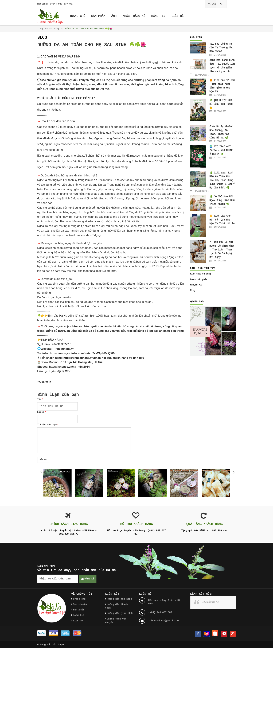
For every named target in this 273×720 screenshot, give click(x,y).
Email (41, 412)
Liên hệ (78, 621)
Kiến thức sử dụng (200, 274)
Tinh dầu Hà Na (58, 315)
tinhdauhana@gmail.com (164, 620)
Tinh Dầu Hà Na (210, 602)
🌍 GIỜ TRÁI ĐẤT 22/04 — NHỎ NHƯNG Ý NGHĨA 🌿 (221, 150)
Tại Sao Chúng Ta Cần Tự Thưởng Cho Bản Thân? (221, 47)
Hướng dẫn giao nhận (120, 613)
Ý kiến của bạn (47, 424)
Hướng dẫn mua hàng (119, 599)
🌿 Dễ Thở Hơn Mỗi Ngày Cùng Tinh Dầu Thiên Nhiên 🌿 (222, 200)
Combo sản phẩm (198, 279)
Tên (40, 399)
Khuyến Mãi (196, 285)
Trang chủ (42, 29)
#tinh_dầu (67, 278)
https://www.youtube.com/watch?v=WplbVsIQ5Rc (83, 353)
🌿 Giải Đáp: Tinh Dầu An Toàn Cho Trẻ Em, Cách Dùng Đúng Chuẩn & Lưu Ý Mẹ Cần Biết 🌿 (222, 180)
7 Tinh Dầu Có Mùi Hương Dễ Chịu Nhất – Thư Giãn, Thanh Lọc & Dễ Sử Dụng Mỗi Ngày (222, 250)
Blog (56, 29)
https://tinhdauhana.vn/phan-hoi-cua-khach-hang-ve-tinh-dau (103, 357)
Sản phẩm (78, 610)
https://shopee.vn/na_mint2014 (69, 366)
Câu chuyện (80, 604)
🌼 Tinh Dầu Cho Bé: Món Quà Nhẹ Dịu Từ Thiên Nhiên (222, 220)
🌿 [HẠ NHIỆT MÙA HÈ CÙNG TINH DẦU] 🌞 (221, 104)
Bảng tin (78, 615)
